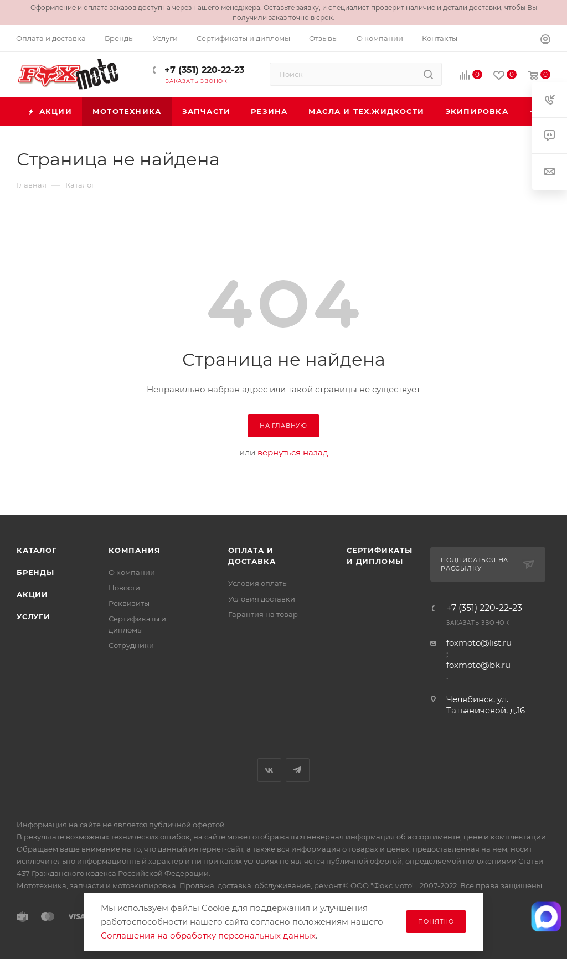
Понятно (436, 921)
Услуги (33, 616)
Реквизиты (129, 603)
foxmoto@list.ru (479, 642)
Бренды (35, 572)
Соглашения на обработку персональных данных (208, 935)
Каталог (37, 550)
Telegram (298, 770)
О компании (132, 572)
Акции (32, 594)
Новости (124, 587)
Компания (134, 550)
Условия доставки (261, 598)
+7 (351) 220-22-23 (203, 70)
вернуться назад (292, 452)
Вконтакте (269, 770)
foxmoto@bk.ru (478, 665)
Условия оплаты (258, 583)
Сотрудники (131, 645)
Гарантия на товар (263, 614)
